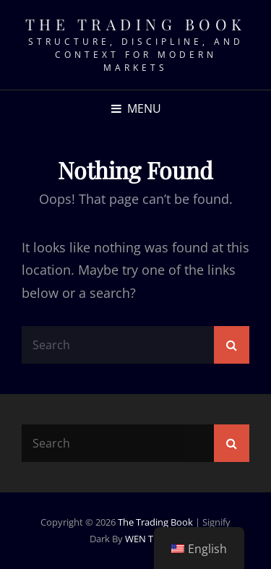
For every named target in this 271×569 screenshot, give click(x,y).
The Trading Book (135, 24)
